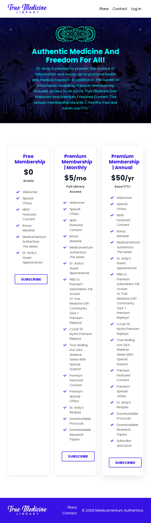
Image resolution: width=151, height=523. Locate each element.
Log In (136, 8)
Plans (104, 8)
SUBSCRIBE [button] (31, 279)
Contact (120, 8)
